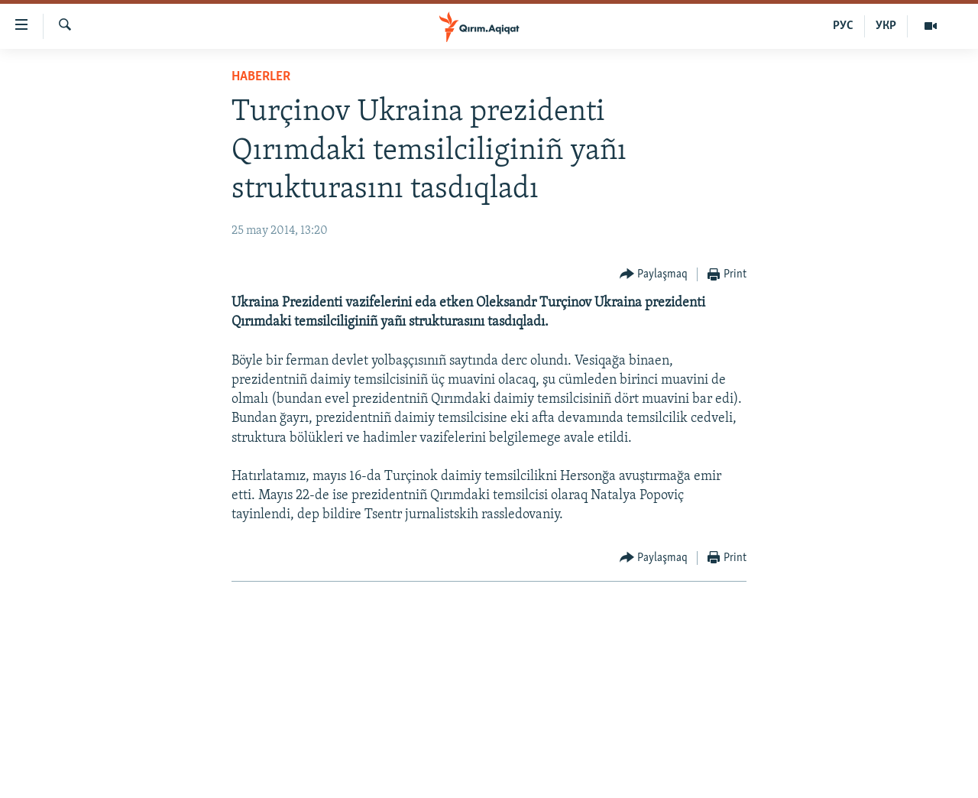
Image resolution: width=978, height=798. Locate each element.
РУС (843, 26)
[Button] (654, 274)
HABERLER (261, 77)
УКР (886, 26)
